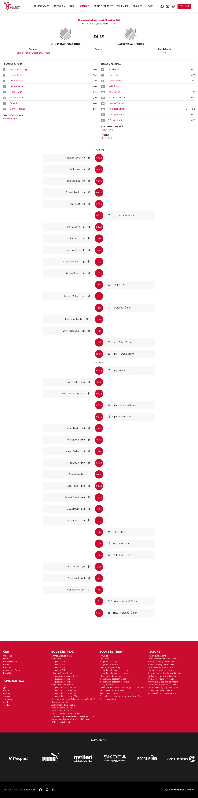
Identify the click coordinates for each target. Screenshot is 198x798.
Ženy (5, 688)
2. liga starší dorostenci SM (63, 682)
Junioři (6, 691)
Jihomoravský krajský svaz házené (163, 682)
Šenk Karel (15, 103)
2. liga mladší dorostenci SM (64, 690)
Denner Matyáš (17, 109)
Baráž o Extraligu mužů (61, 708)
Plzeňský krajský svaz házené (161, 664)
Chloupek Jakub (116, 114)
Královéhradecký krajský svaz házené (164, 673)
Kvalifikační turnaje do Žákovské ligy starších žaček (122, 687)
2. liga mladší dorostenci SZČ (64, 696)
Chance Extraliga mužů (61, 656)
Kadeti (5, 702)
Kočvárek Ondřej (18, 69)
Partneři (6, 664)
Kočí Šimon (114, 92)
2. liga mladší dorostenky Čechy (114, 679)
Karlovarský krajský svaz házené (162, 693)
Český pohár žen (107, 685)
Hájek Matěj (114, 75)
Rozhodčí (7, 667)
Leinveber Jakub (18, 86)
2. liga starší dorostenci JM (63, 679)
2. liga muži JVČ (58, 662)
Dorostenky (8, 699)
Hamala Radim (116, 103)
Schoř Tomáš (115, 80)
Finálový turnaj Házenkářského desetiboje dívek (121, 696)
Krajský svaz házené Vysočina (161, 679)
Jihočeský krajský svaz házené (161, 662)
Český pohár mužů (59, 702)
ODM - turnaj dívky (108, 699)
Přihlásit (184, 6)
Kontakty (7, 673)
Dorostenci (8, 696)
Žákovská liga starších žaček (112, 690)
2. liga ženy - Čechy (108, 662)
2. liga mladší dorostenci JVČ (64, 693)
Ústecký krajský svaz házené (160, 667)
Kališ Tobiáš (114, 86)
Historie (6, 659)
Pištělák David (17, 80)
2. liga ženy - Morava (109, 664)
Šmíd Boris (113, 69)
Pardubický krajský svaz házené (162, 676)
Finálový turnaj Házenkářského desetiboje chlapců (73, 716)
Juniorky (6, 694)
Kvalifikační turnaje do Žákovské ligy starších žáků (73, 699)
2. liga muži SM (58, 670)
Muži (5, 685)
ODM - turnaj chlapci (60, 722)
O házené (7, 656)
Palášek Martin (10, 118)
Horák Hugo (16, 92)
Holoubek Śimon (116, 109)
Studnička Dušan (117, 97)
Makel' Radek (16, 97)
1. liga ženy (104, 659)
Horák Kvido (16, 75)
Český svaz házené (11, 670)
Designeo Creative (184, 789)
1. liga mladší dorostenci (62, 685)
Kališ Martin (107, 138)
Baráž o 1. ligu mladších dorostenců (67, 713)
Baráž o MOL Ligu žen (109, 693)
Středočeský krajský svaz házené (162, 659)
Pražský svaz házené (157, 656)
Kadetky (6, 705)
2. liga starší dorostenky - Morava (114, 673)
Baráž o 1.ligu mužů (60, 711)
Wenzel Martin (115, 120)
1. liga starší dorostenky (110, 667)
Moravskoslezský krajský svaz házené (164, 687)
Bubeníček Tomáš (41, 53)
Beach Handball (10, 662)
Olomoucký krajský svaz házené (162, 685)
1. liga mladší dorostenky (111, 676)
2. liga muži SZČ (58, 664)
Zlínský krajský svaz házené (160, 690)
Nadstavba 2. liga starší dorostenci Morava (70, 719)
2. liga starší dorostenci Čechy (64, 676)
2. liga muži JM (58, 667)
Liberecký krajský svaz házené (161, 670)
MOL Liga (104, 656)
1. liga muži (56, 659)
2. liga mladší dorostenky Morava (114, 682)
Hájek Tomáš (108, 129)
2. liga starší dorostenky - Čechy (114, 670)
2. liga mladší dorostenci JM (63, 687)
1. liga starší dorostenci (61, 673)
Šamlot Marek (24, 53)
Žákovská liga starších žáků (63, 705)
